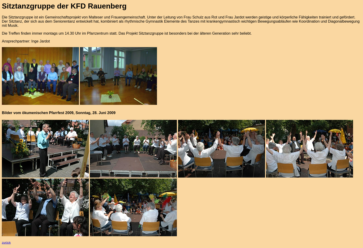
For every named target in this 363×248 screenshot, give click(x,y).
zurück (6, 242)
